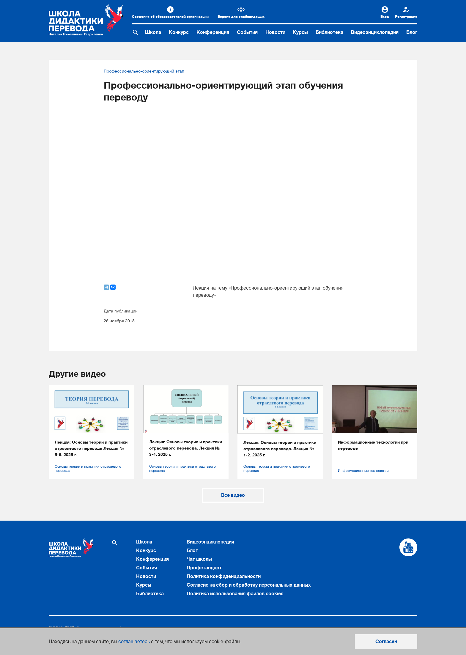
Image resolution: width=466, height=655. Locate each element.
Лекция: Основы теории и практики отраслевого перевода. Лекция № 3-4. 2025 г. (185, 448)
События (247, 32)
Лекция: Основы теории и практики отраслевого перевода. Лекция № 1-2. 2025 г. (279, 448)
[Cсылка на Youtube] (408, 547)
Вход (384, 17)
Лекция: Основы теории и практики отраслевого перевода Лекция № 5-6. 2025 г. (91, 448)
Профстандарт (204, 568)
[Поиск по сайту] (135, 32)
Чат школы (199, 559)
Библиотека (329, 32)
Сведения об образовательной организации (170, 17)
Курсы (300, 32)
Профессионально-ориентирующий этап (144, 71)
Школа (153, 32)
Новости (275, 32)
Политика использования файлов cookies (235, 593)
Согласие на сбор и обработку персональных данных (249, 585)
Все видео (233, 495)
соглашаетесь (134, 641)
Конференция (212, 32)
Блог (411, 32)
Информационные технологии (363, 471)
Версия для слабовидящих (241, 17)
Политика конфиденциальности (224, 576)
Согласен (386, 641)
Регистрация (406, 17)
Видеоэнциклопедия (375, 32)
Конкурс (179, 32)
